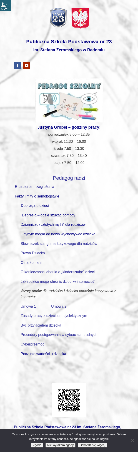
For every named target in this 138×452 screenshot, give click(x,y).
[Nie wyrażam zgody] (132, 440)
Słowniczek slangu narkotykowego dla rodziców (59, 244)
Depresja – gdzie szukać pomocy (48, 215)
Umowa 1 (29, 306)
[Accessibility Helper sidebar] (5, 5)
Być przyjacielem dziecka (41, 325)
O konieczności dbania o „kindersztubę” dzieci (58, 272)
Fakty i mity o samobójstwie (37, 196)
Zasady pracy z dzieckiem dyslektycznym (54, 316)
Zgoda (37, 445)
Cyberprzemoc (32, 344)
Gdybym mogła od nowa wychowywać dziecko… (60, 234)
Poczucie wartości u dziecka (43, 354)
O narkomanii (31, 263)
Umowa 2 (59, 306)
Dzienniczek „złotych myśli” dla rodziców (53, 224)
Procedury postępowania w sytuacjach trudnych (59, 335)
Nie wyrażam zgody (60, 445)
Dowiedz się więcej (92, 445)
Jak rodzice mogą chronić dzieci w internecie (57, 281)
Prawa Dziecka (33, 253)
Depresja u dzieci (35, 206)
